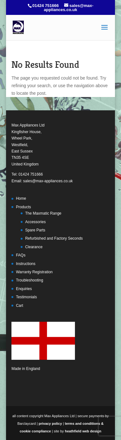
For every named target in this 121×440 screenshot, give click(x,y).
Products (23, 207)
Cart (19, 305)
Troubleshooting (29, 280)
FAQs (20, 255)
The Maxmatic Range (43, 213)
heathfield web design (83, 431)
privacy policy (50, 423)
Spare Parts (35, 230)
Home (21, 198)
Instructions (25, 264)
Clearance (34, 247)
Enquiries (24, 289)
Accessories (35, 222)
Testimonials (26, 297)
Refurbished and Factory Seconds (54, 238)
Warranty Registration (34, 272)
